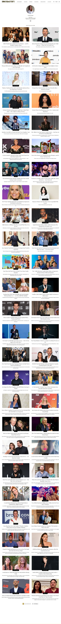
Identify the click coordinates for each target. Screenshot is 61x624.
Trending (30, 1)
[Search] (53, 2)
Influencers (36, 1)
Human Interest (42, 1)
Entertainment (19, 1)
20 (32, 603)
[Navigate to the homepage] (8, 1)
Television (25, 1)
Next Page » (36, 603)
